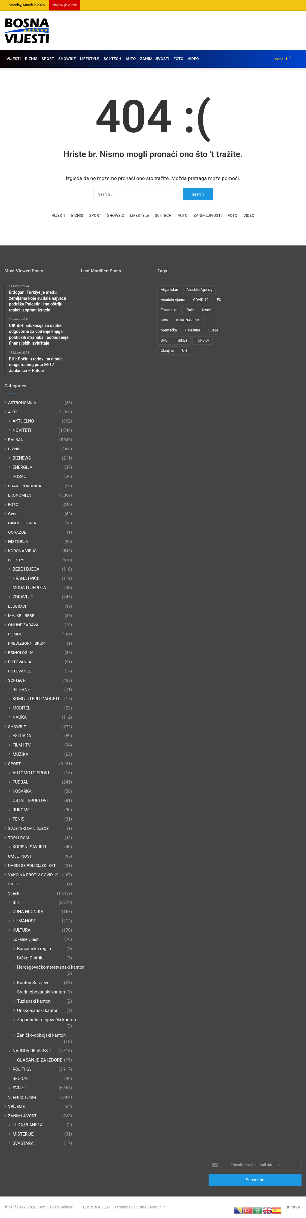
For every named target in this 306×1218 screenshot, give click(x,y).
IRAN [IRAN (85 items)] (190, 310)
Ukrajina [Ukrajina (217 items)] (167, 350)
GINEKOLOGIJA (22, 522)
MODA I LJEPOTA (29, 587)
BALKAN (16, 439)
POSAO (20, 476)
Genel (13, 513)
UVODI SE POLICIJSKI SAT (32, 865)
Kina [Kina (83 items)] (164, 320)
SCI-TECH (112, 58)
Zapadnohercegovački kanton (46, 1019)
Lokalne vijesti (26, 939)
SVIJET (19, 1087)
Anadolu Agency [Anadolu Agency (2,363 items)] (199, 290)
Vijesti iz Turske (22, 1097)
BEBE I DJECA (26, 569)
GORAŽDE (17, 532)
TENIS (18, 819)
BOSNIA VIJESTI (97, 1207)
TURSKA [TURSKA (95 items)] (202, 340)
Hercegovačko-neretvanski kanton (51, 967)
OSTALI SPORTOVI (30, 800)
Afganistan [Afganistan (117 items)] (169, 290)
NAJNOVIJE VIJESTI (32, 1050)
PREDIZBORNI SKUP (26, 643)
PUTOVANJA (19, 661)
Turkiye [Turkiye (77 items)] (181, 340)
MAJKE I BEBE (21, 615)
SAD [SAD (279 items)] (164, 340)
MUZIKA (20, 754)
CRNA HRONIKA (28, 911)
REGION (20, 1078)
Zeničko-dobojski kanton (41, 1035)
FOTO (178, 58)
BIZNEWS (22, 458)
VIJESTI (14, 58)
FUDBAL (20, 782)
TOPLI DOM (18, 837)
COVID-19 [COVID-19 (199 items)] (201, 300)
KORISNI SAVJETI (29, 846)
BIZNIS (31, 58)
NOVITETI (22, 430)
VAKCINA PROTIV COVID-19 (33, 874)
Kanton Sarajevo (33, 982)
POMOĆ (15, 634)
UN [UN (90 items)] (184, 350)
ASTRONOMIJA (22, 402)
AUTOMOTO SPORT (31, 772)
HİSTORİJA (18, 541)
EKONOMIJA (19, 495)
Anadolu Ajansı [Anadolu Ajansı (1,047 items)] (173, 300)
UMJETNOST (20, 856)
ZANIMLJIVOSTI (154, 58)
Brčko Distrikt (30, 958)
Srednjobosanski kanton (41, 992)
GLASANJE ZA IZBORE (39, 1060)
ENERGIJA (22, 467)
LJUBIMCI (17, 606)
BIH (16, 902)
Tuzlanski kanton (34, 1001)
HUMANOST (24, 921)
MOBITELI (22, 708)
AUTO (131, 58)
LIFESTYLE (90, 58)
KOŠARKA (22, 791)
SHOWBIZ (67, 58)
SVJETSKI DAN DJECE (28, 828)
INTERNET (23, 689)
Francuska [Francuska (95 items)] (169, 310)
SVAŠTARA (23, 1143)
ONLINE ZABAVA (23, 624)
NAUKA (20, 717)
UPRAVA (292, 1207)
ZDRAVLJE (23, 597)
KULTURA (21, 930)
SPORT (48, 58)
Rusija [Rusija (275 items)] (213, 330)
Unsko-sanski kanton (38, 1010)
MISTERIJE (23, 1134)
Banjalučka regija (34, 948)
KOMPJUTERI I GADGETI (36, 698)
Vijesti (13, 893)
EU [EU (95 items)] (219, 300)
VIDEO (193, 58)
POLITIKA (22, 1069)
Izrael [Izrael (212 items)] (206, 310)
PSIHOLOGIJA (20, 652)
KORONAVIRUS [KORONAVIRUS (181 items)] (188, 320)
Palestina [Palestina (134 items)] (192, 330)
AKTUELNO (23, 421)
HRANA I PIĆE (26, 578)
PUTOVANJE (19, 671)
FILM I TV (22, 745)
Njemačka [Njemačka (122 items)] (169, 330)
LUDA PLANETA (28, 1124)
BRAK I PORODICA (24, 485)
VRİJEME (16, 1106)
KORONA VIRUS (22, 550)
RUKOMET (22, 809)
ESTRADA (22, 735)
